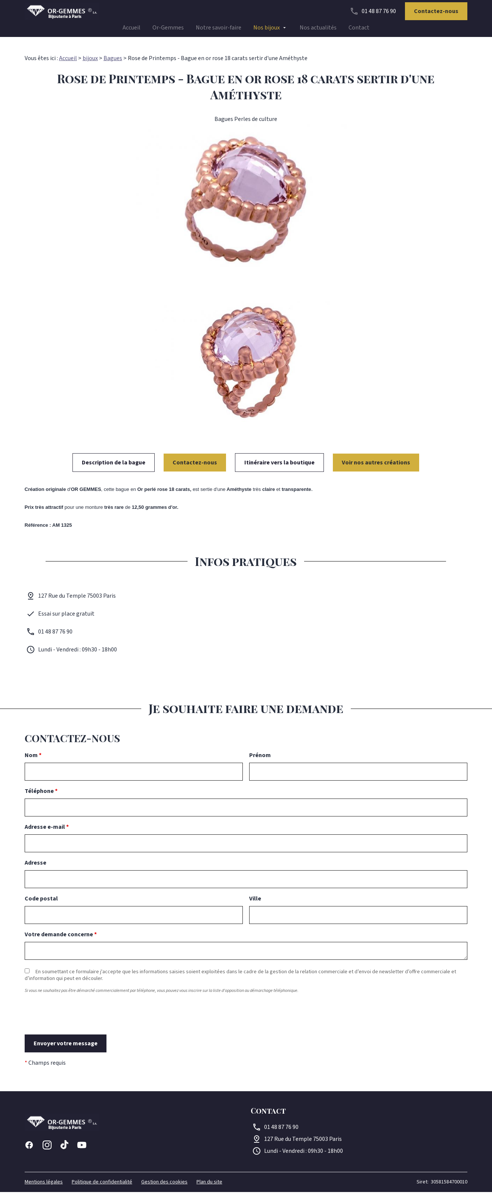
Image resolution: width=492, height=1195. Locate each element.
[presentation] (81, 1030)
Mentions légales (44, 1185)
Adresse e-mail (47, 830)
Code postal (41, 901)
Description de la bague (113, 465)
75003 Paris (303, 1142)
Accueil (131, 30)
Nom (33, 758)
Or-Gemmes (168, 30)
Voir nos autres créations (376, 465)
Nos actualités (318, 30)
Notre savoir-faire (218, 30)
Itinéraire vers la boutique (279, 465)
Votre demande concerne (61, 937)
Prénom (260, 758)
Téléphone (41, 794)
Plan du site (209, 1185)
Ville (255, 901)
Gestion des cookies (164, 1185)
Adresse (35, 866)
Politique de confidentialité (102, 1185)
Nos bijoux (266, 30)
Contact (359, 30)
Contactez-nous (436, 13)
